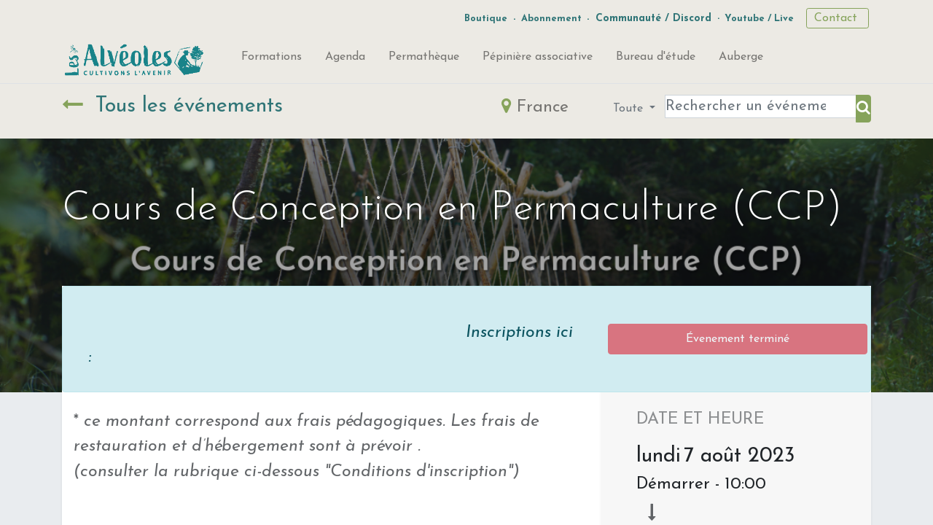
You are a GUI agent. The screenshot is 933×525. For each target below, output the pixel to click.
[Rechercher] (863, 108)
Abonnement (551, 18)
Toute (630, 108)
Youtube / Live (759, 18)
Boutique (485, 18)
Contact (837, 18)
